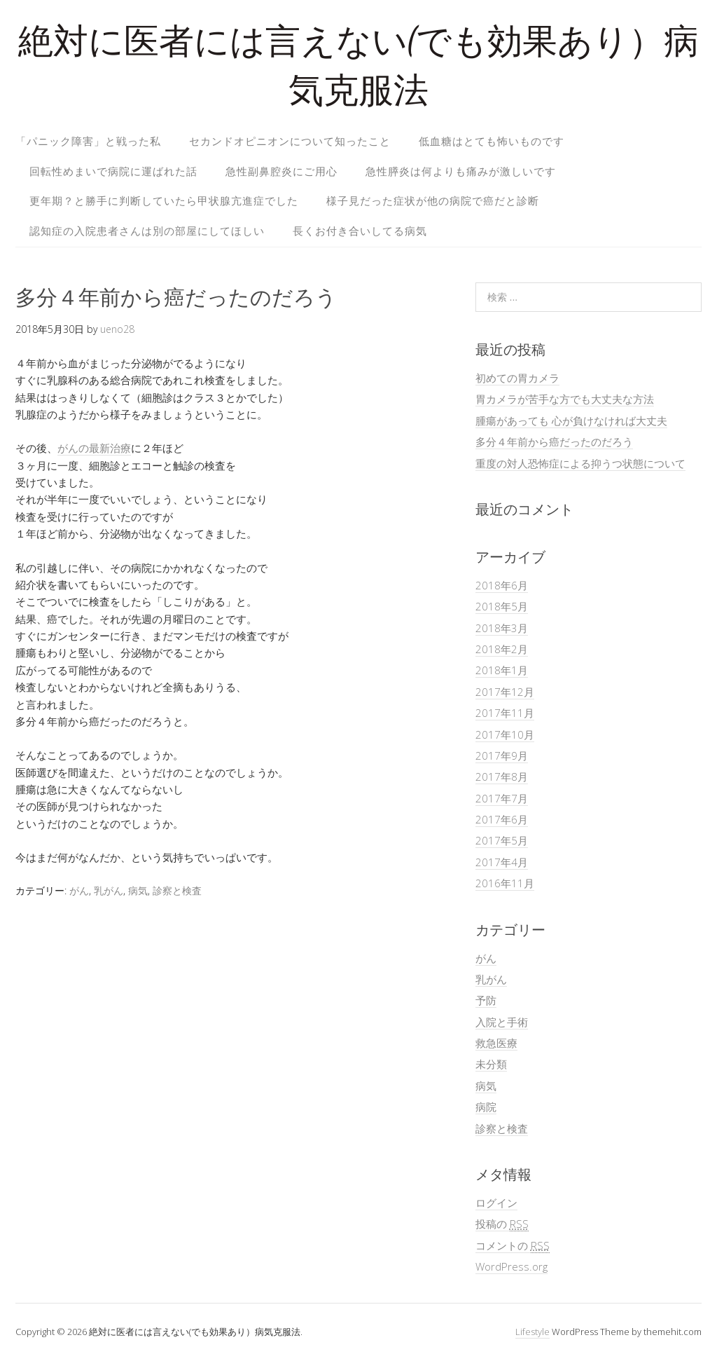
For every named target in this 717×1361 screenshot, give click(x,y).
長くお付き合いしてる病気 (360, 231)
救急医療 (496, 1043)
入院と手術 (501, 1022)
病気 (138, 890)
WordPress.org (511, 1266)
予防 (485, 1000)
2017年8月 (501, 777)
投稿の (502, 1224)
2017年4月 (501, 862)
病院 (485, 1107)
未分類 (491, 1064)
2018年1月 (501, 670)
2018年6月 (501, 585)
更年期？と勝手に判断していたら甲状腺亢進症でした (163, 200)
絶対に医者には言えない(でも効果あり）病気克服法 (358, 69)
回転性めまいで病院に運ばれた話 (113, 171)
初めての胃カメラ (517, 378)
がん (79, 890)
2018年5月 (501, 606)
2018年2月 (501, 649)
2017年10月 (504, 734)
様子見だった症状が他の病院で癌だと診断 (432, 200)
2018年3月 (501, 628)
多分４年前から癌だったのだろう (554, 442)
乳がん (108, 890)
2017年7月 (501, 798)
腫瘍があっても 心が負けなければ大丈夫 (571, 420)
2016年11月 (504, 883)
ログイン (496, 1203)
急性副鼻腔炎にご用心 (281, 171)
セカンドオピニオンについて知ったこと (290, 141)
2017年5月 (501, 840)
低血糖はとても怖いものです (491, 141)
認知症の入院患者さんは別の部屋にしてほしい (147, 231)
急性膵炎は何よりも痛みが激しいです (461, 171)
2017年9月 (501, 755)
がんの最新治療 (94, 448)
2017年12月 (504, 692)
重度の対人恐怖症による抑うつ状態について (580, 463)
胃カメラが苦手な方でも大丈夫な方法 (564, 399)
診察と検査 (177, 890)
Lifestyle (532, 1331)
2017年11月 (504, 713)
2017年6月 (501, 819)
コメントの (512, 1245)
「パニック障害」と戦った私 (88, 141)
